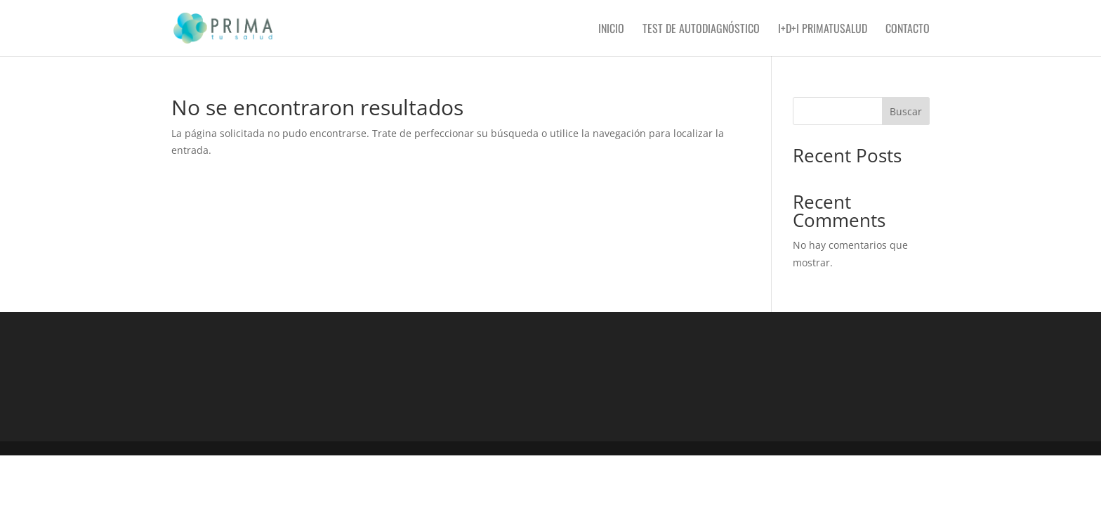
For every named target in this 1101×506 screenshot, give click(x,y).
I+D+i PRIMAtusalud (822, 30)
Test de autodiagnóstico (701, 30)
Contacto (907, 30)
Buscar (906, 111)
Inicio (611, 30)
